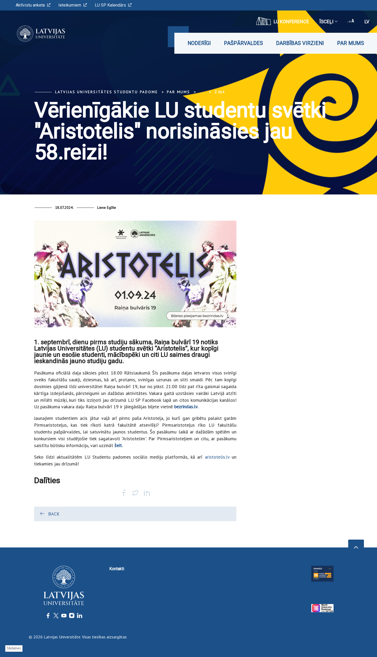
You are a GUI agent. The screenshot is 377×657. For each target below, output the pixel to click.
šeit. (118, 445)
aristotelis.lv (217, 457)
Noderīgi (199, 43)
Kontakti (116, 568)
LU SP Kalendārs (113, 5)
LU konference (282, 21)
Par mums (350, 43)
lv (366, 21)
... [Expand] (202, 92)
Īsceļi (328, 21)
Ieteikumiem (72, 5)
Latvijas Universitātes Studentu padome (106, 92)
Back (49, 514)
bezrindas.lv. (186, 407)
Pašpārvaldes (243, 43)
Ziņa (219, 92)
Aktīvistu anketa (33, 5)
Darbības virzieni (300, 43)
